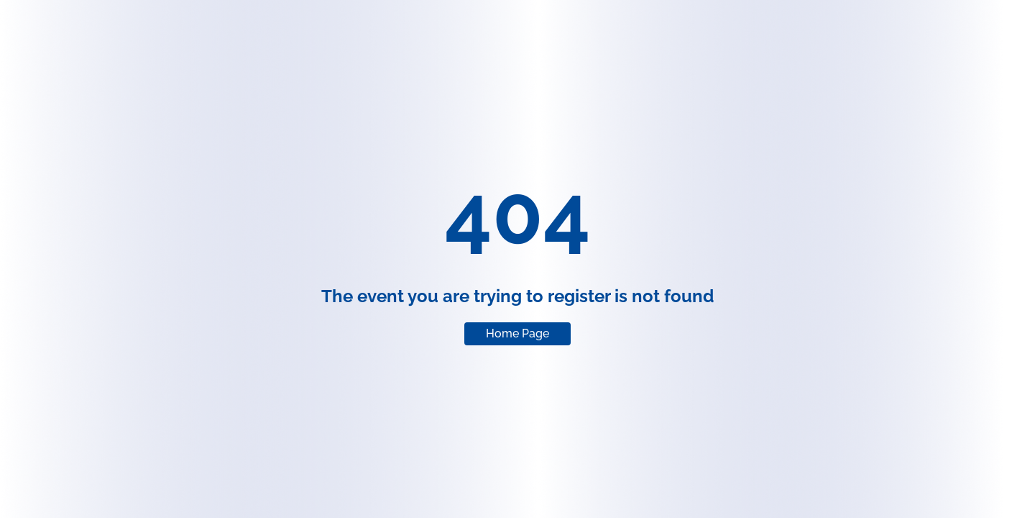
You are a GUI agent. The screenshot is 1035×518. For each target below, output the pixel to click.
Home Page (517, 333)
